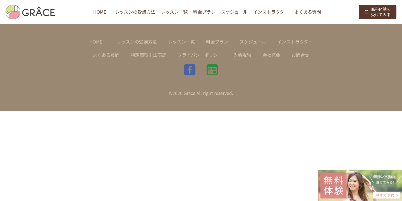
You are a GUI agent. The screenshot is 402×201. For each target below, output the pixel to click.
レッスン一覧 (174, 11)
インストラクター (271, 11)
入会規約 (242, 54)
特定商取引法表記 (148, 54)
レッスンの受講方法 (135, 11)
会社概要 (271, 54)
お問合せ (300, 54)
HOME (99, 11)
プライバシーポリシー (200, 54)
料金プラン (204, 11)
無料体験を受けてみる (378, 11)
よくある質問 (307, 11)
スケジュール (234, 11)
